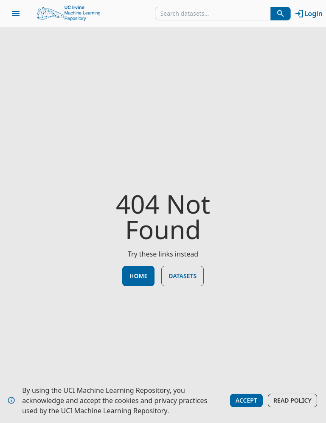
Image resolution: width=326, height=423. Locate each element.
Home (138, 276)
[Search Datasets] (280, 13)
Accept (246, 400)
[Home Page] (69, 13)
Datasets (183, 276)
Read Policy (292, 400)
